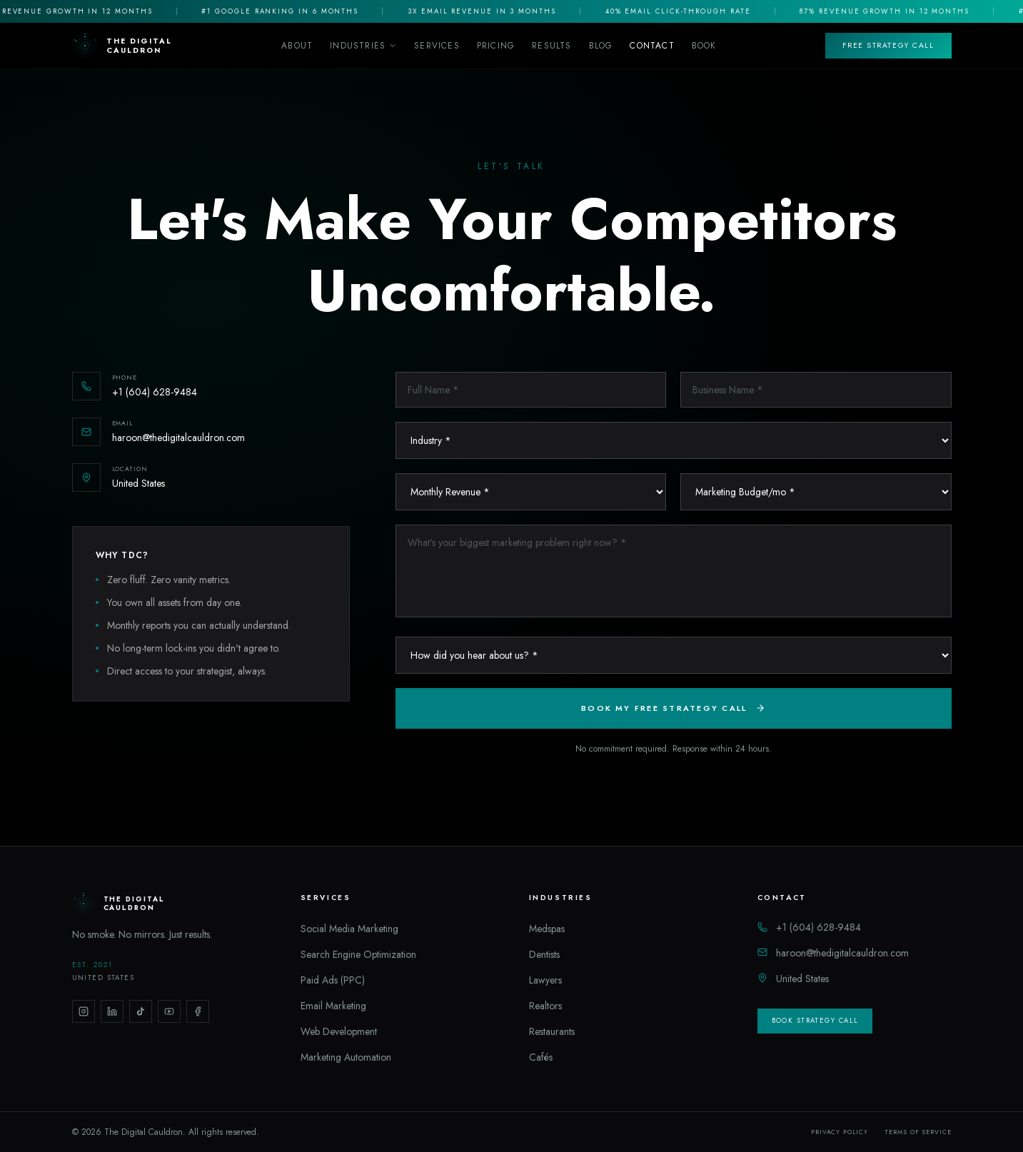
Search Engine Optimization (358, 954)
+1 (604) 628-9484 (809, 927)
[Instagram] (83, 1011)
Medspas (547, 928)
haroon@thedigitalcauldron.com (833, 953)
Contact (652, 45)
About (297, 45)
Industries (363, 45)
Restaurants (552, 1031)
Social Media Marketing (349, 928)
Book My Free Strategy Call (673, 708)
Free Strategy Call (888, 45)
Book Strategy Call (815, 1021)
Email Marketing (333, 1006)
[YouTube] (169, 1011)
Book (704, 45)
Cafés (541, 1057)
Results (551, 45)
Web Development (339, 1031)
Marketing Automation (346, 1057)
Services (437, 45)
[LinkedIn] (112, 1011)
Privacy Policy (839, 1132)
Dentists (544, 954)
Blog (601, 45)
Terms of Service (918, 1132)
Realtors (545, 1006)
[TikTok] (140, 1011)
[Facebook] (197, 1011)
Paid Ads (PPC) (333, 980)
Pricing (496, 45)
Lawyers (545, 980)
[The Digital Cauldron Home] (122, 46)
